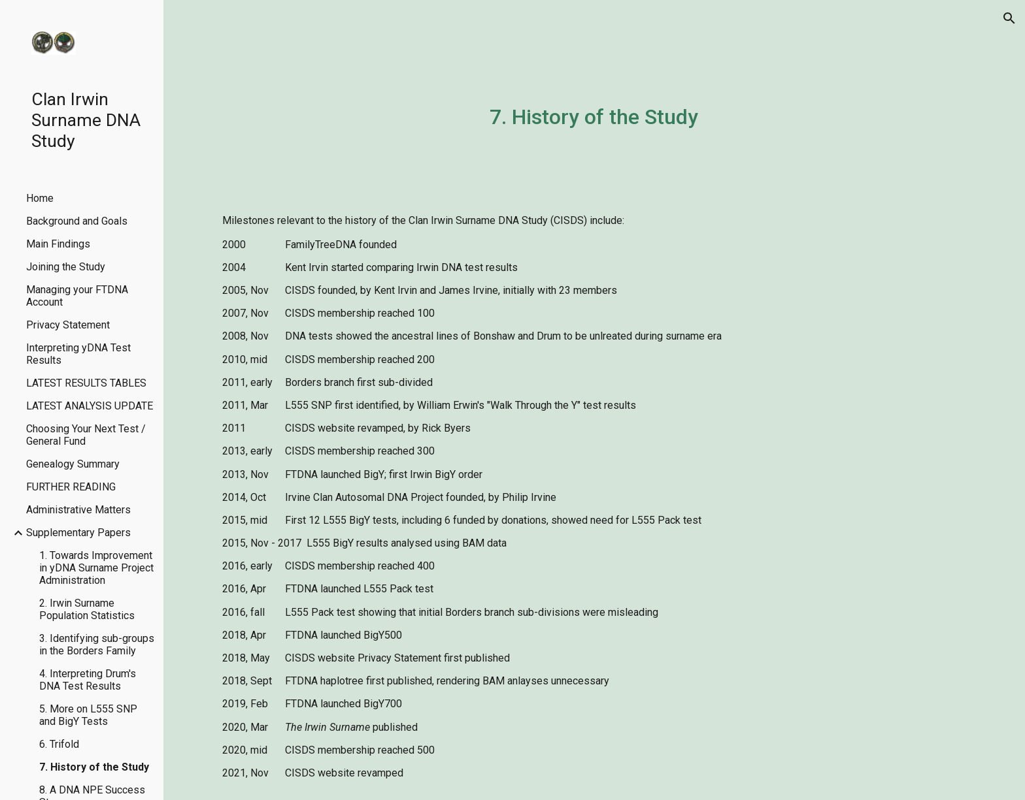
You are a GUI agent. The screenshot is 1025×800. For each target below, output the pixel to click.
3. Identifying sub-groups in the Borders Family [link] (96, 644)
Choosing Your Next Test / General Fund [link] (86, 435)
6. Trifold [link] (59, 744)
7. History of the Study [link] (94, 767)
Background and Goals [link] (76, 221)
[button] (1009, 18)
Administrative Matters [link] (78, 510)
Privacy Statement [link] (68, 325)
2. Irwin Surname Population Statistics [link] (87, 609)
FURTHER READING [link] (71, 487)
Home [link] (40, 198)
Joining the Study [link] (65, 267)
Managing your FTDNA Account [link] (77, 295)
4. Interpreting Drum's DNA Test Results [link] (87, 679)
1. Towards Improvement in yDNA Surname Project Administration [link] (96, 567)
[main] (594, 114)
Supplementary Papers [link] (78, 532)
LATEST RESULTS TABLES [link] (86, 383)
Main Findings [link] (58, 244)
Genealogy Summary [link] (73, 464)
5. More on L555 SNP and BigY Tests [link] (88, 715)
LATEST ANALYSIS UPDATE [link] (89, 406)
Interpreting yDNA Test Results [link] (78, 354)
